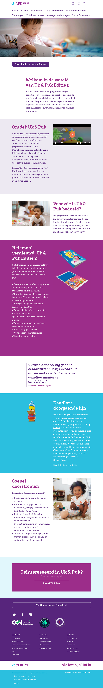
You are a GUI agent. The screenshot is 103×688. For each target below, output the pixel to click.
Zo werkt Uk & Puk (40, 10)
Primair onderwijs (18, 641)
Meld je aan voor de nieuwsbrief (51, 605)
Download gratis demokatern (30, 64)
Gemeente (16, 655)
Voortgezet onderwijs (20, 648)
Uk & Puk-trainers (35, 15)
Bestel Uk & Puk (51, 583)
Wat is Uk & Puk (20, 10)
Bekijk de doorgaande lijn (65, 465)
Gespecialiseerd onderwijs (21, 645)
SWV (13, 651)
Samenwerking (45, 641)
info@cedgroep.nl (73, 651)
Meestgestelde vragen (58, 15)
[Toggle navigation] (90, 4)
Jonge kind (16, 638)
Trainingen (17, 15)
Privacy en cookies (19, 673)
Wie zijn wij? (44, 638)
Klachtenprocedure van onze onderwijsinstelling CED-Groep (25, 677)
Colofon (17, 683)
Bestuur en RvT (45, 648)
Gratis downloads (81, 15)
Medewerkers (44, 645)
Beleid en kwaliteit (76, 10)
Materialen (58, 10)
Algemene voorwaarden (38, 673)
